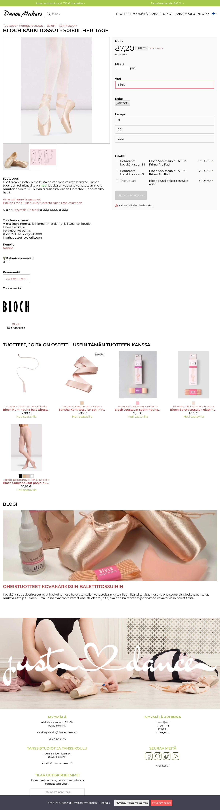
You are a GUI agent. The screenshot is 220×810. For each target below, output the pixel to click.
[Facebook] (149, 756)
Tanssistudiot (161, 14)
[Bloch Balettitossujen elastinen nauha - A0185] (193, 386)
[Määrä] (122, 68)
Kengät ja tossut (32, 25)
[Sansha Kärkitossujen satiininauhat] (82, 386)
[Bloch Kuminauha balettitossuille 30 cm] (26, 386)
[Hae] (79, 13)
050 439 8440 (57, 738)
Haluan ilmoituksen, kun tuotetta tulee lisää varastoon (42, 203)
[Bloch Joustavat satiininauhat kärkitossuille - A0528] (137, 386)
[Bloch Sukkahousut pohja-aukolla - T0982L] (26, 459)
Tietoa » (104, 803)
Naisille (8, 248)
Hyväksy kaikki (161, 802)
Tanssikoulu (184, 14)
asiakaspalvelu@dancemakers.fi (57, 732)
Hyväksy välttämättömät (132, 802)
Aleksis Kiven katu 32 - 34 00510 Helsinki (57, 721)
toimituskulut (156, 48)
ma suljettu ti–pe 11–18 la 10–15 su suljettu (163, 724)
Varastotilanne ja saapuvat (22, 199)
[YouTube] (175, 756)
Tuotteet (123, 14)
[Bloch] (16, 315)
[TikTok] (166, 756)
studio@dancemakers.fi (57, 763)
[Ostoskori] (207, 14)
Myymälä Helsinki (26, 210)
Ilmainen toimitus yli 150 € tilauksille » (60, 3)
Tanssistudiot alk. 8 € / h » (167, 3)
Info (200, 14)
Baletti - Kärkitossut (62, 25)
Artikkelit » (163, 765)
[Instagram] (157, 756)
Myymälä (140, 14)
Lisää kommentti (16, 278)
